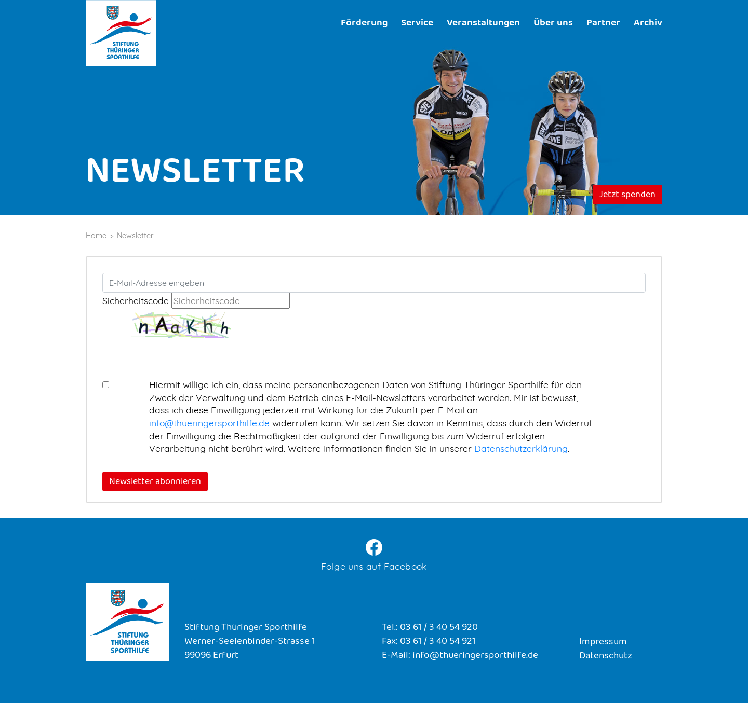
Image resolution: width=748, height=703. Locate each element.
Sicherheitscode (135, 300)
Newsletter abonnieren (155, 482)
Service (417, 23)
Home (96, 235)
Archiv (648, 23)
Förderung (364, 23)
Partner (603, 23)
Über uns (553, 23)
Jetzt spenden (627, 195)
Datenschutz (605, 656)
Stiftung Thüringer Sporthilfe (121, 33)
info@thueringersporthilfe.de (209, 423)
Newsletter (135, 235)
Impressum (603, 642)
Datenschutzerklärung (521, 448)
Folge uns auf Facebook (374, 566)
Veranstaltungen (483, 23)
